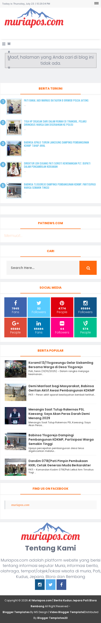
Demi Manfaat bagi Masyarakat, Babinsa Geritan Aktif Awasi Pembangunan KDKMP (61, 388)
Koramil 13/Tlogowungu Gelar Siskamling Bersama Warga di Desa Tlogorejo (60, 365)
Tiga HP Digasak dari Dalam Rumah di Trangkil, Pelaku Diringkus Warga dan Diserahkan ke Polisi (55, 122)
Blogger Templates (16, 612)
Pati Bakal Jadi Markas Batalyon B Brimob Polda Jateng (56, 100)
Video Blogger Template (67, 612)
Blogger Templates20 (52, 618)
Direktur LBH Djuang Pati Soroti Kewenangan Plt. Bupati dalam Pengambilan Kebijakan (57, 164)
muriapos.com (20, 505)
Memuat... (13, 235)
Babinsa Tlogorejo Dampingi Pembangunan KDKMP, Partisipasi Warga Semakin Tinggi (60, 185)
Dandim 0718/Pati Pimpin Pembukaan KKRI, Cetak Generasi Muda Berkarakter (59, 463)
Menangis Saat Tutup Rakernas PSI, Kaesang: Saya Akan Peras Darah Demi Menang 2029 (59, 413)
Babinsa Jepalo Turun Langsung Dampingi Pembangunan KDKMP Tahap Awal (56, 143)
